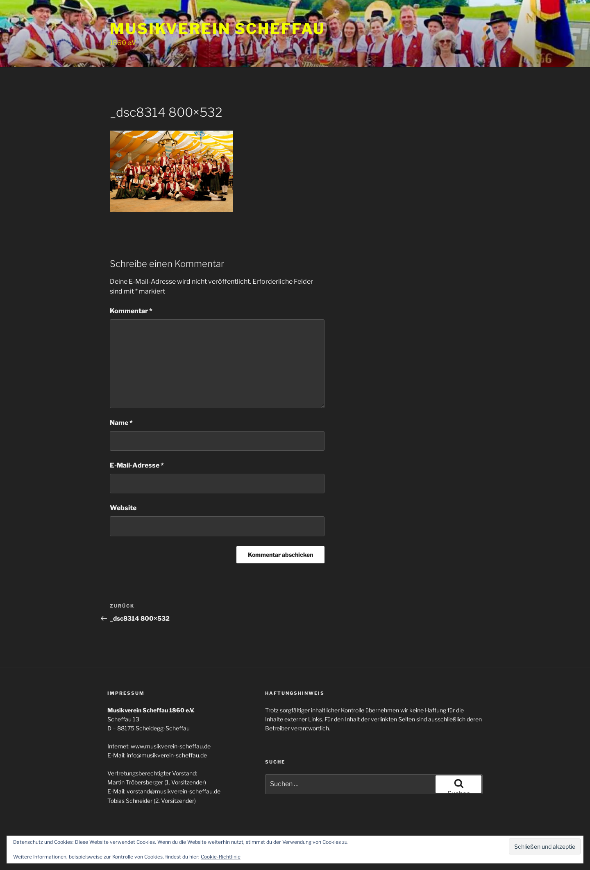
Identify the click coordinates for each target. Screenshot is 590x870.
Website (123, 508)
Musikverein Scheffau (217, 29)
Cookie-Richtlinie (221, 857)
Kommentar (131, 311)
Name (121, 423)
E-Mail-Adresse (137, 465)
